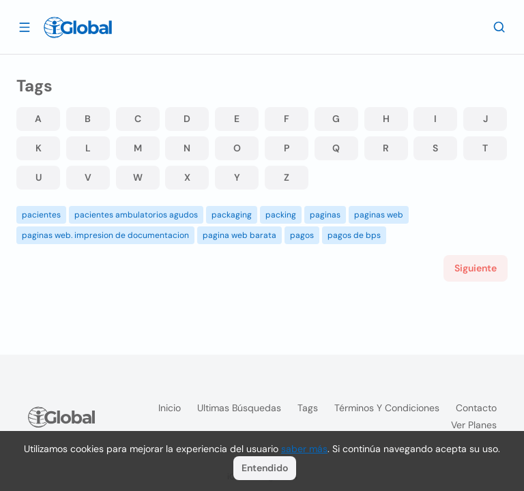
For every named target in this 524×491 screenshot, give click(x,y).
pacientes (41, 214)
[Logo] (78, 27)
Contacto (476, 408)
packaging (232, 214)
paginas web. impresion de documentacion (105, 235)
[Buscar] (499, 26)
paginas (325, 214)
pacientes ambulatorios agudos (136, 214)
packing (280, 214)
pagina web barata (239, 235)
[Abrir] (24, 26)
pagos (302, 235)
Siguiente (475, 268)
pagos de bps (354, 235)
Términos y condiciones (386, 408)
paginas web (378, 214)
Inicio (169, 408)
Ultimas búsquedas (239, 408)
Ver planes (474, 425)
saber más (304, 449)
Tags (307, 408)
